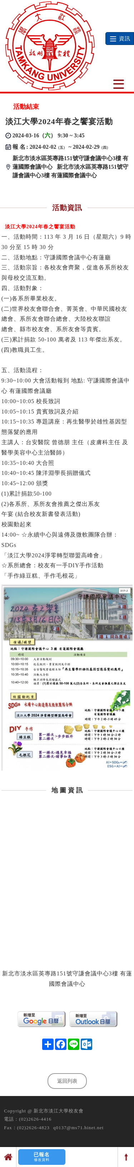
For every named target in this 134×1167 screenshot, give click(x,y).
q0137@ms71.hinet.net (78, 1127)
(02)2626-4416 (35, 1119)
